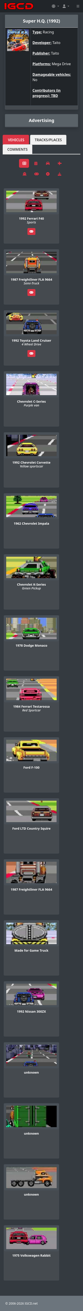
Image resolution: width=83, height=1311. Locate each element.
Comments (17, 149)
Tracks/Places (48, 139)
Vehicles (16, 139)
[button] (55, 6)
